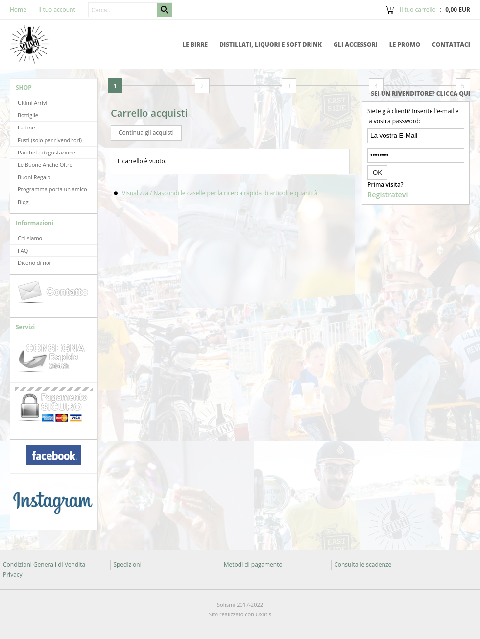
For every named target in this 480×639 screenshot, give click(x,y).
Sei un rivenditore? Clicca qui (420, 93)
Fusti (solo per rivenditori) (50, 140)
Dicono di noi (34, 262)
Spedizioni (127, 565)
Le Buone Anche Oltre (45, 164)
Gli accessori (356, 44)
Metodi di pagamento (253, 565)
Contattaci (451, 44)
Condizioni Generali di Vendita (44, 565)
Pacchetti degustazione (46, 152)
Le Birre (195, 44)
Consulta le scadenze (362, 565)
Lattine (26, 127)
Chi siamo (30, 238)
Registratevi (387, 194)
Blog (23, 201)
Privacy (13, 574)
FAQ (23, 250)
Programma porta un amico (52, 189)
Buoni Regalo (34, 176)
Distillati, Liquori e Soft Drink (270, 44)
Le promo (404, 44)
